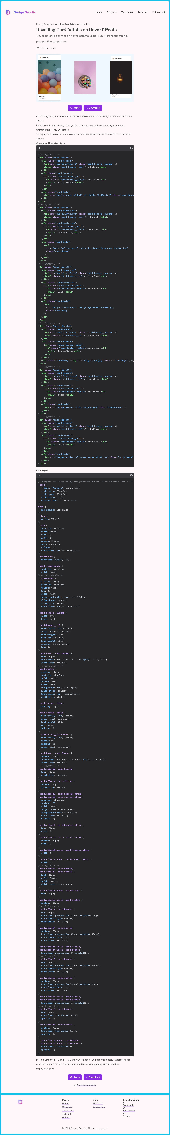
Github (126, 1115)
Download (92, 108)
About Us (98, 1103)
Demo (75, 108)
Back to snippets (85, 1085)
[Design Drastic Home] (8, 12)
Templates (127, 12)
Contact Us (99, 1107)
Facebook (128, 1104)
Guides (156, 12)
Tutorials (143, 12)
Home (99, 12)
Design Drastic (24, 12)
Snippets (112, 12)
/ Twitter (129, 1109)
